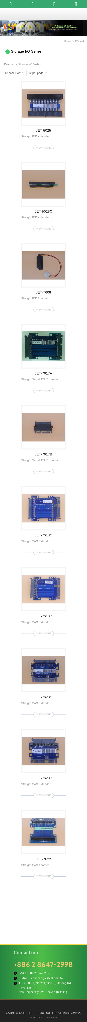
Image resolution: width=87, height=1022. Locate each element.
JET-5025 (43, 114)
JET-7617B (43, 438)
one (51, 72)
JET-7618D (43, 600)
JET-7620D (43, 762)
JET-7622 (43, 843)
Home (67, 41)
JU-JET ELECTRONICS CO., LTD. (44, 14)
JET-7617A (43, 357)
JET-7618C (43, 519)
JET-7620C (43, 681)
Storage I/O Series (29, 64)
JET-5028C (43, 195)
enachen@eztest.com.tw (47, 978)
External (9, 64)
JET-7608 (43, 276)
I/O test (79, 41)
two (57, 72)
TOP (44, 1016)
